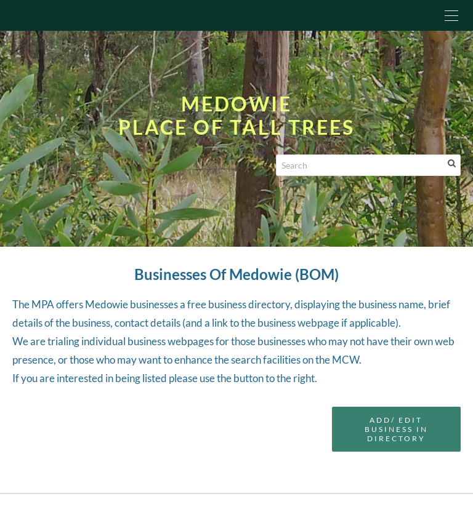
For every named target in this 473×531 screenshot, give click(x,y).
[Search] (368, 165)
